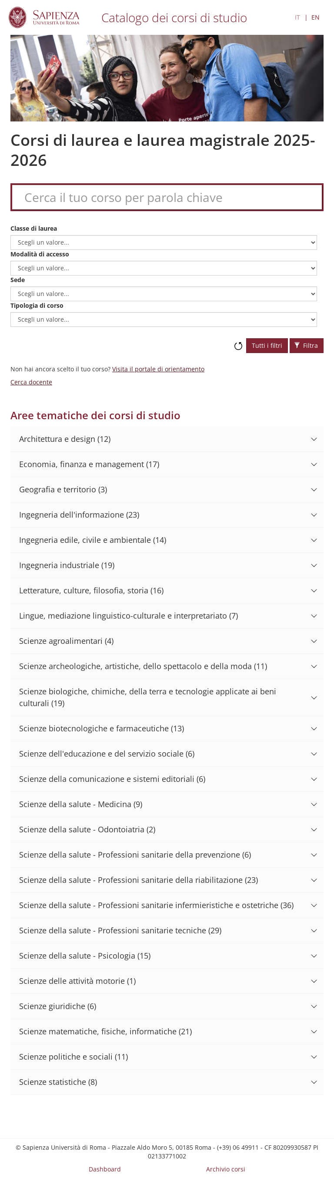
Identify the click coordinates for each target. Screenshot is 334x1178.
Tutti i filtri (267, 345)
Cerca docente (31, 382)
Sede (17, 280)
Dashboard (105, 1169)
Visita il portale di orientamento (158, 369)
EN (315, 17)
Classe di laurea (33, 228)
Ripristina (238, 341)
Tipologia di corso (36, 305)
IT (297, 17)
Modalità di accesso (39, 254)
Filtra (306, 345)
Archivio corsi (225, 1169)
